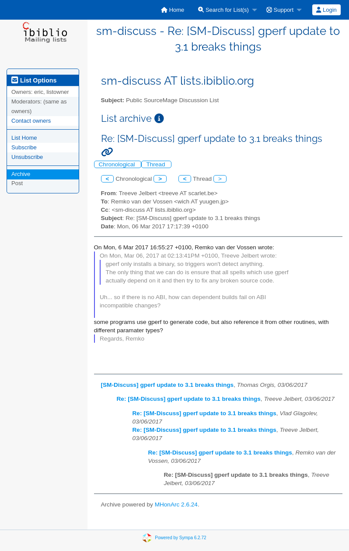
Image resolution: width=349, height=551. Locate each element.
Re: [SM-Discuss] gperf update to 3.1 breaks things (189, 399)
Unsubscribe (27, 157)
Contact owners (31, 120)
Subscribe (24, 147)
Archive (20, 174)
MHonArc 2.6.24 (176, 504)
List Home (24, 137)
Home (172, 10)
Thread (156, 164)
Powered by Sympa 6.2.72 (180, 537)
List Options (33, 80)
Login (326, 10)
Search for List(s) (223, 10)
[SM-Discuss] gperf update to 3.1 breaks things (167, 385)
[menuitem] (172, 10)
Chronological (118, 164)
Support (279, 10)
